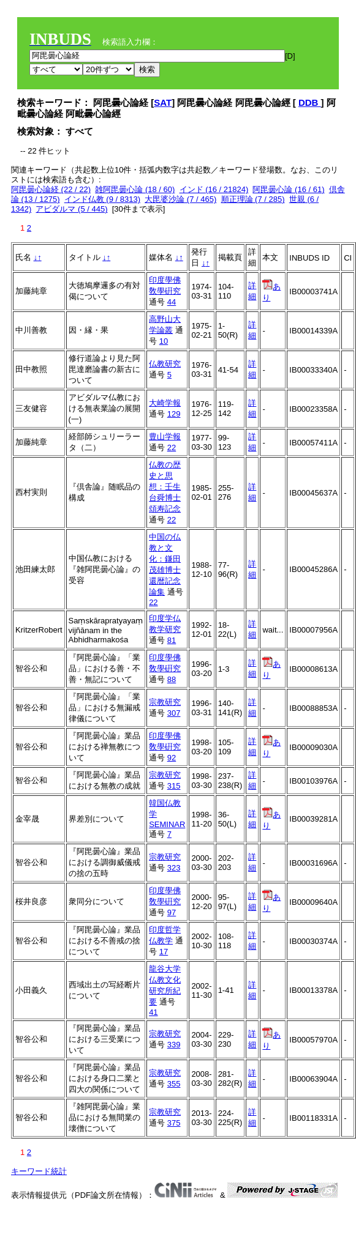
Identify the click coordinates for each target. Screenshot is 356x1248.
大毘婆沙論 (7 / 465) (180, 199)
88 (171, 679)
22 (171, 447)
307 (174, 713)
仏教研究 (165, 363)
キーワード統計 (39, 1171)
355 (174, 1083)
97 (171, 912)
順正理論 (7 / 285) (253, 199)
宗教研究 (165, 702)
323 (174, 867)
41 (153, 1012)
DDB (309, 102)
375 (174, 1122)
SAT (163, 102)
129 (174, 413)
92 (171, 757)
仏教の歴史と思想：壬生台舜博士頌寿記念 (165, 486)
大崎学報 (165, 402)
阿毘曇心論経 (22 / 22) (51, 189)
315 (174, 785)
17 (163, 951)
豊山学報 (165, 436)
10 (163, 341)
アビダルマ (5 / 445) (71, 209)
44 (171, 301)
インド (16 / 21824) (214, 189)
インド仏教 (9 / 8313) (102, 199)
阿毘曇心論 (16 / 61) (288, 189)
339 (174, 1044)
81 (171, 640)
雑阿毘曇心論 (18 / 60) (135, 189)
